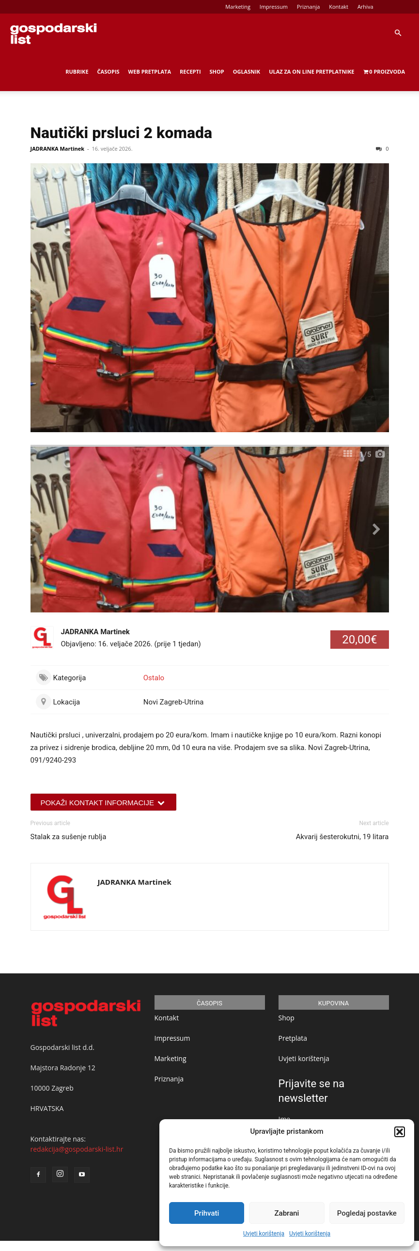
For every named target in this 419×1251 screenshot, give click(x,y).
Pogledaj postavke (367, 1213)
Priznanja (308, 6)
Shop (217, 71)
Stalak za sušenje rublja (69, 836)
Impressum (274, 6)
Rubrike (76, 71)
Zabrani (287, 1213)
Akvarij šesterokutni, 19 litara (342, 836)
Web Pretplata (149, 71)
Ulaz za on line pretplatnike (311, 71)
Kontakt (338, 6)
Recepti (190, 71)
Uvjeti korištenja (263, 1233)
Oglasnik (246, 71)
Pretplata (293, 1038)
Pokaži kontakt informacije (104, 802)
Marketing (237, 6)
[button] (399, 1132)
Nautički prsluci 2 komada (122, 133)
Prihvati (206, 1213)
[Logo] (53, 33)
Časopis (108, 71)
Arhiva (365, 6)
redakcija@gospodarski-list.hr (77, 1149)
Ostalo (153, 677)
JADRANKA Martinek (58, 148)
